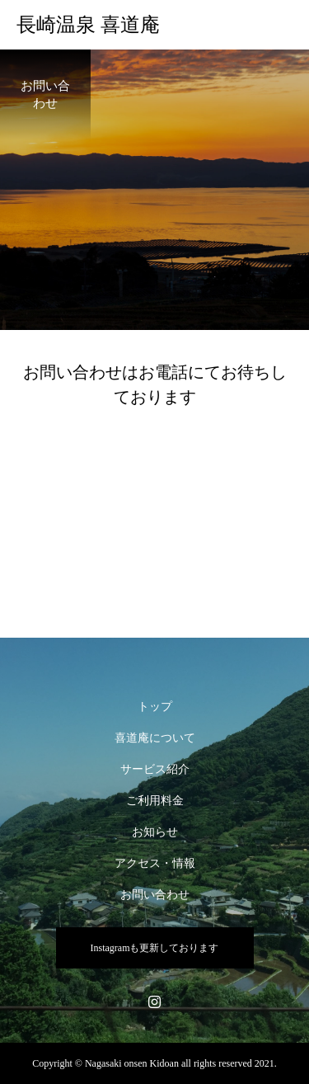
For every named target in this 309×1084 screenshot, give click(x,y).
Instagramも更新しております (155, 948)
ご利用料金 (155, 800)
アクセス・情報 (155, 863)
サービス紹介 (155, 769)
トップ (155, 706)
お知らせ (155, 832)
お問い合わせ (155, 894)
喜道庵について (155, 738)
